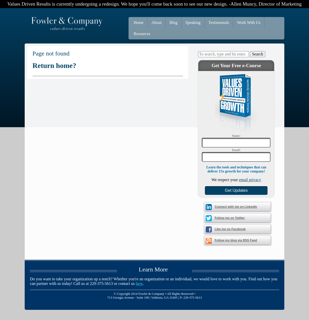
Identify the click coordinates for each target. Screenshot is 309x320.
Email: (236, 150)
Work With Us (248, 22)
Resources (142, 34)
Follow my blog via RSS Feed (236, 240)
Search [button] (257, 54)
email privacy (250, 180)
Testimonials (218, 22)
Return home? (54, 65)
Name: (236, 136)
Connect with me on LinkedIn (236, 207)
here (139, 283)
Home (139, 22)
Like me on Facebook (230, 229)
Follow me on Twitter (230, 218)
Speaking (193, 22)
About (156, 22)
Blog (173, 22)
